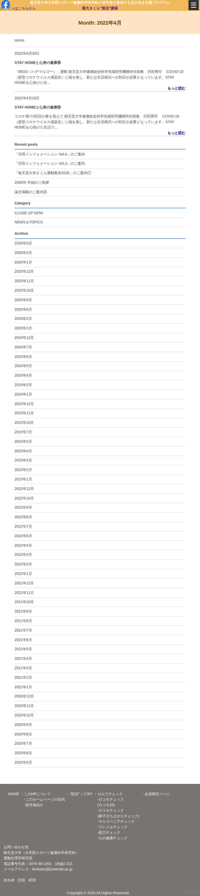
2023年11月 (24, 413)
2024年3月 (23, 385)
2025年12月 (24, 271)
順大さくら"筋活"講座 (100, 8)
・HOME (11, 794)
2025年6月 (23, 309)
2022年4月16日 (27, 98)
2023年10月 (24, 422)
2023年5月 (23, 441)
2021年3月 (23, 668)
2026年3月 (23, 243)
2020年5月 (23, 762)
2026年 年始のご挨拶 (32, 182)
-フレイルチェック (110, 827)
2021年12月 (24, 583)
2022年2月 (23, 564)
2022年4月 (23, 545)
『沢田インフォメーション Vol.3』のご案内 (50, 163)
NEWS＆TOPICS (29, 222)
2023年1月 (23, 479)
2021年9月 (23, 611)
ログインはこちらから (18, 8)
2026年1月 (23, 262)
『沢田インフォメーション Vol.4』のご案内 (50, 154)
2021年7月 (23, 630)
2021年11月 (24, 592)
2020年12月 (24, 696)
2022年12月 (24, 489)
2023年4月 (23, 451)
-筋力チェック (107, 832)
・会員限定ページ (155, 794)
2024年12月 (24, 338)
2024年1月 (23, 394)
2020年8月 (23, 734)
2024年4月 (23, 375)
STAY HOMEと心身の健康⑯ (38, 63)
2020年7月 (23, 743)
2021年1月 (23, 687)
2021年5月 (23, 649)
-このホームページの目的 (43, 799)
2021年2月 (23, 677)
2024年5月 (23, 366)
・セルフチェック (108, 794)
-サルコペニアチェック (114, 821)
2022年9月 (23, 507)
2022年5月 (23, 536)
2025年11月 (24, 281)
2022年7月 (23, 526)
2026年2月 (23, 253)
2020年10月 (24, 715)
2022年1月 (23, 574)
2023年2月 (23, 470)
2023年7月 (23, 432)
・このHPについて (36, 794)
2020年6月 (23, 753)
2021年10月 (24, 602)
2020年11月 (24, 706)
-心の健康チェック (110, 838)
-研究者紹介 (32, 805)
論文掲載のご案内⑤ (31, 192)
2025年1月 (23, 328)
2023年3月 (23, 460)
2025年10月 (24, 290)
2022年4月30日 (27, 53)
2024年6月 (23, 357)
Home (19, 40)
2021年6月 (23, 640)
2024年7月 (23, 347)
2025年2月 (23, 319)
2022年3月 (23, 555)
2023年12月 (24, 404)
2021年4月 (23, 658)
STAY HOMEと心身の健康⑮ (38, 107)
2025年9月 (23, 300)
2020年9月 (23, 725)
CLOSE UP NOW (29, 213)
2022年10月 (24, 498)
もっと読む (176, 88)
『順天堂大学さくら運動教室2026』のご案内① (53, 173)
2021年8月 (23, 621)
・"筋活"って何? (79, 794)
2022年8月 (23, 517)
